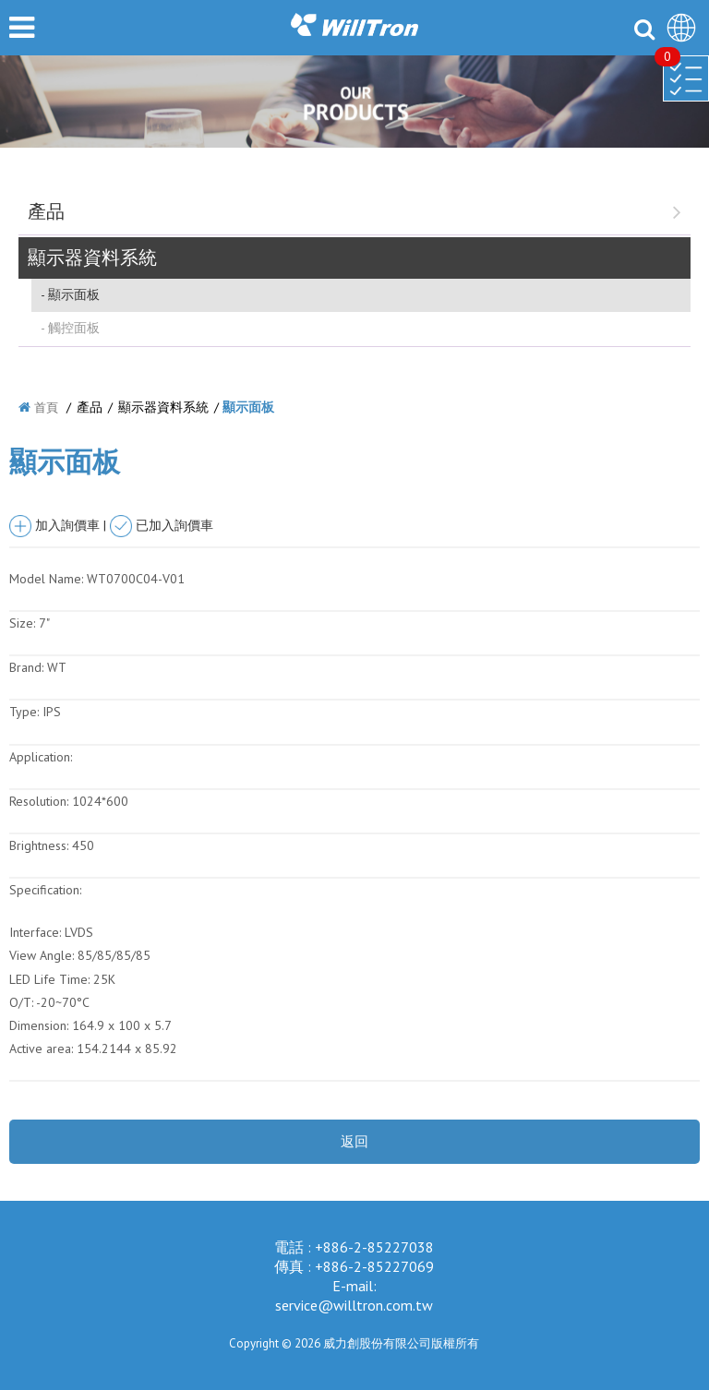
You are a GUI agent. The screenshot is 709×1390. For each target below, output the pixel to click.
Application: (40, 757)
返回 (354, 1141)
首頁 (46, 407)
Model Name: (46, 578)
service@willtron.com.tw (354, 1305)
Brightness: (38, 845)
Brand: (26, 667)
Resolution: (38, 801)
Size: (22, 623)
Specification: (45, 889)
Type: (25, 711)
